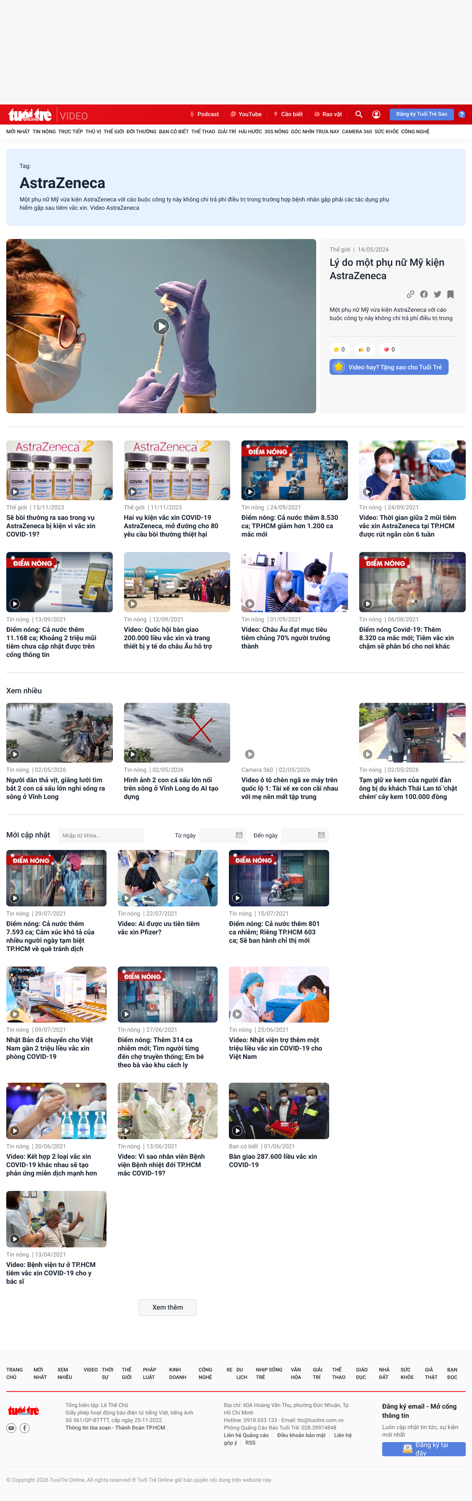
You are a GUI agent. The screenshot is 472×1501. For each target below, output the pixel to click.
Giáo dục (362, 1373)
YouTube (245, 114)
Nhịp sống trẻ (269, 1373)
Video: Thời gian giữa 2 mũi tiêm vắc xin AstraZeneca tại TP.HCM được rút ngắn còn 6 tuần (408, 526)
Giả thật (431, 1373)
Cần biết (287, 114)
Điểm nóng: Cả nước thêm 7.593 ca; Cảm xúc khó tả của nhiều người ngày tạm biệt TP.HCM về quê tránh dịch (50, 936)
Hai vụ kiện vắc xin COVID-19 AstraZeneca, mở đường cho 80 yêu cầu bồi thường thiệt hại (171, 526)
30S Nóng (276, 132)
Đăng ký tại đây (432, 1449)
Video (91, 1370)
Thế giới (114, 132)
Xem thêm (167, 1307)
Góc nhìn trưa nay (315, 132)
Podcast (203, 114)
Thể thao (203, 132)
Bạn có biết (174, 132)
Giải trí (227, 132)
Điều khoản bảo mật (301, 1435)
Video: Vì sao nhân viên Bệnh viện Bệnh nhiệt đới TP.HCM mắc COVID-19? (161, 1164)
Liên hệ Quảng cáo (246, 1435)
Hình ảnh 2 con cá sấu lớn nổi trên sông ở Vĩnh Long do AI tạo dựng (171, 788)
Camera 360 (357, 132)
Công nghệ (415, 132)
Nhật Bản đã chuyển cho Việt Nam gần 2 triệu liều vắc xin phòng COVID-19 (49, 1048)
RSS (251, 1443)
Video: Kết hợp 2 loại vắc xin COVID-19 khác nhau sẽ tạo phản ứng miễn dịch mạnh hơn (51, 1164)
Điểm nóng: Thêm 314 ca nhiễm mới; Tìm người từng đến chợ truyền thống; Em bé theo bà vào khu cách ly (161, 1052)
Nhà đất (384, 1373)
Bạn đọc (452, 1373)
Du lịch (241, 1373)
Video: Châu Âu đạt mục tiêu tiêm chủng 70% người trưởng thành (285, 638)
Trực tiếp (70, 132)
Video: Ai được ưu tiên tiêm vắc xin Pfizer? (159, 928)
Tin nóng (44, 132)
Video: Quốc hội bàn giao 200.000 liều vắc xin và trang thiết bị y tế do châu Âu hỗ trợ (168, 638)
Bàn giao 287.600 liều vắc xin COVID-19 (273, 1160)
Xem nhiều (24, 691)
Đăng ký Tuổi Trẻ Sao (421, 114)
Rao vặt (327, 114)
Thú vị (93, 132)
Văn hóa (296, 1373)
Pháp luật (149, 1373)
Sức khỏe (387, 132)
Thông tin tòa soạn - (90, 1428)
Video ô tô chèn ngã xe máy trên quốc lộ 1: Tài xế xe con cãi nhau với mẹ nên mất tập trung (289, 788)
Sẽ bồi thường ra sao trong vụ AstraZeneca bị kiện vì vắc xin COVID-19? (51, 526)
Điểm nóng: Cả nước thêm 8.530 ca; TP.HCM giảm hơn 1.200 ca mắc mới (289, 526)
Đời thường (142, 132)
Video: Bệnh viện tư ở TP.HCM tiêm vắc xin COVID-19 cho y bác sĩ (51, 1273)
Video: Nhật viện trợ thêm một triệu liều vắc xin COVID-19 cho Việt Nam (275, 1048)
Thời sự (108, 1373)
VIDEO (74, 116)
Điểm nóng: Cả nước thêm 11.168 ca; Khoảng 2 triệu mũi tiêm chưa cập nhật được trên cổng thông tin (51, 642)
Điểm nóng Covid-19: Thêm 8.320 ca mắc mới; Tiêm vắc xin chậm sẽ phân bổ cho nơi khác (406, 638)
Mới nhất (18, 132)
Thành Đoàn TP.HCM (140, 1428)
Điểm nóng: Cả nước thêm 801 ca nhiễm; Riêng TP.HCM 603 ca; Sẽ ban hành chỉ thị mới (274, 932)
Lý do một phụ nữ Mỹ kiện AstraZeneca (387, 269)
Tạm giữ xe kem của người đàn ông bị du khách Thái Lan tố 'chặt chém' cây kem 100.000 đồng (408, 788)
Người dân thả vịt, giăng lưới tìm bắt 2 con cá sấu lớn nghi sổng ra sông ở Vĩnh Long (55, 788)
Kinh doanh (177, 1373)
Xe (229, 1370)
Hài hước (250, 132)
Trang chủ (14, 1373)
